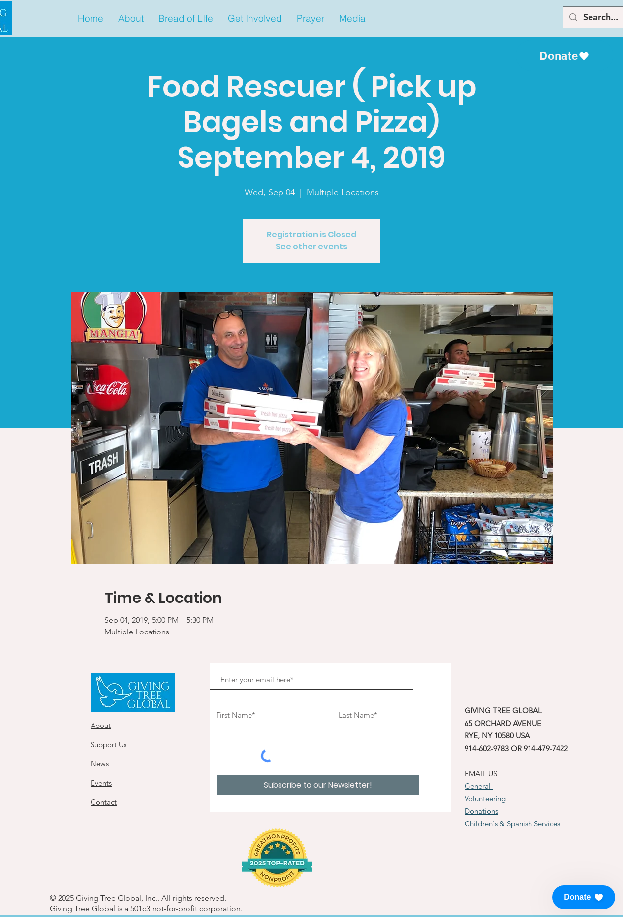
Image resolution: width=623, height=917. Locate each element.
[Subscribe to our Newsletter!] (318, 785)
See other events (311, 246)
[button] (131, 18)
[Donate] (564, 55)
